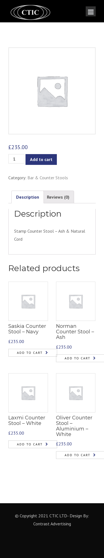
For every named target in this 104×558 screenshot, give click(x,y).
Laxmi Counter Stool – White (26, 420)
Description (27, 197)
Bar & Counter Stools (47, 177)
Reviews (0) (58, 197)
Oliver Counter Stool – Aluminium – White (74, 426)
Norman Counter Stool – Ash (75, 331)
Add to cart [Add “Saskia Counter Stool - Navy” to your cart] (30, 353)
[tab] (27, 197)
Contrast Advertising (52, 523)
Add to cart (41, 159)
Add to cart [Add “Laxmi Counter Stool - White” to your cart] (30, 444)
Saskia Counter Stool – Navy (27, 329)
